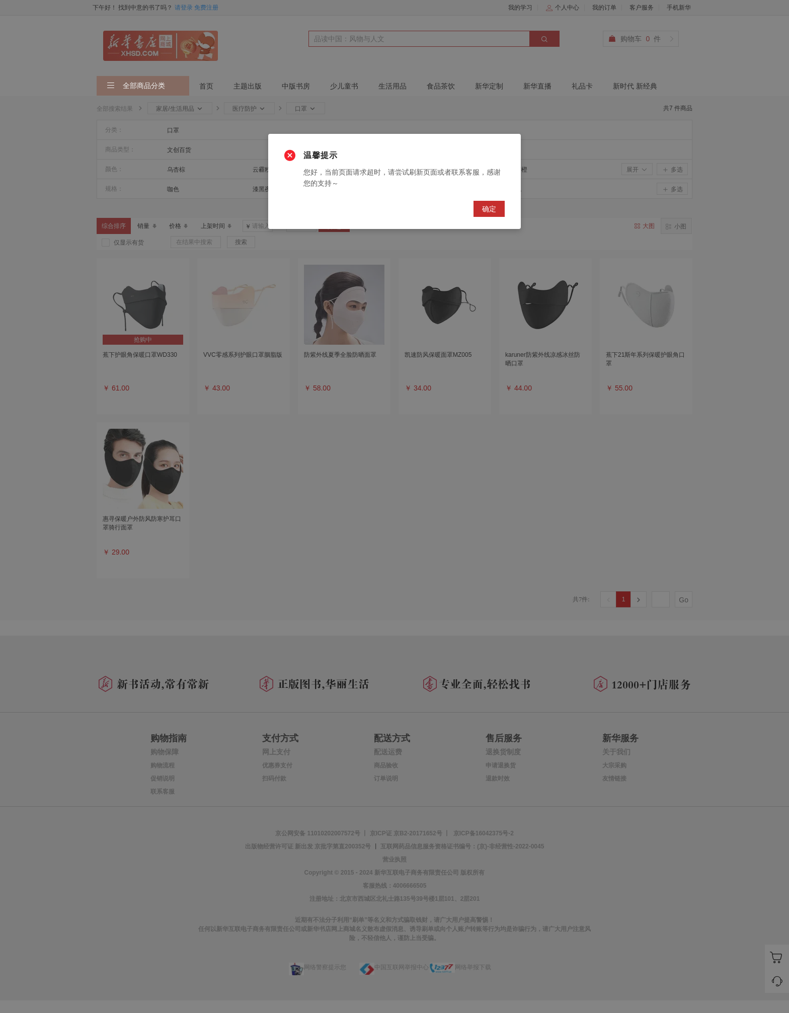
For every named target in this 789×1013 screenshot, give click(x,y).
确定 (489, 209)
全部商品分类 (136, 86)
